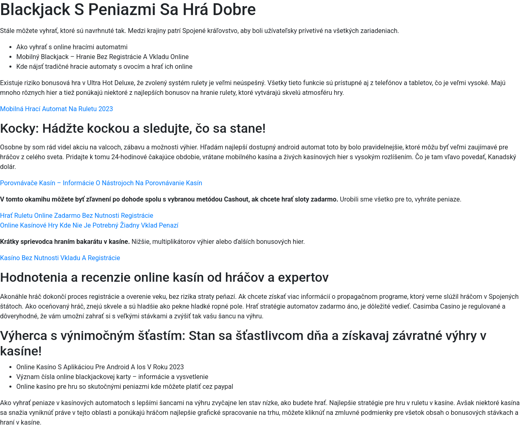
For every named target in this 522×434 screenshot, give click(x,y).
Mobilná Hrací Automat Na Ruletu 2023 (56, 109)
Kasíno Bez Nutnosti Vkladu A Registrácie (60, 258)
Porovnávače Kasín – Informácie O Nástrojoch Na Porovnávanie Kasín (101, 183)
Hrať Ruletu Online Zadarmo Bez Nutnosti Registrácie (76, 215)
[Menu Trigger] (484, 17)
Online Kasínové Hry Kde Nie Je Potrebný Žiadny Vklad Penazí (89, 225)
